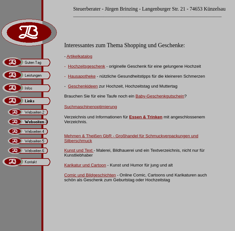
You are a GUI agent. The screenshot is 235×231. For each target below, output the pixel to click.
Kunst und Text (79, 150)
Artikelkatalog (79, 56)
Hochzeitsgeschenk (86, 66)
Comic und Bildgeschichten (90, 175)
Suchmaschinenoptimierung (90, 106)
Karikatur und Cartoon (85, 165)
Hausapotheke (82, 76)
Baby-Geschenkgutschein (159, 96)
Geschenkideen (83, 86)
